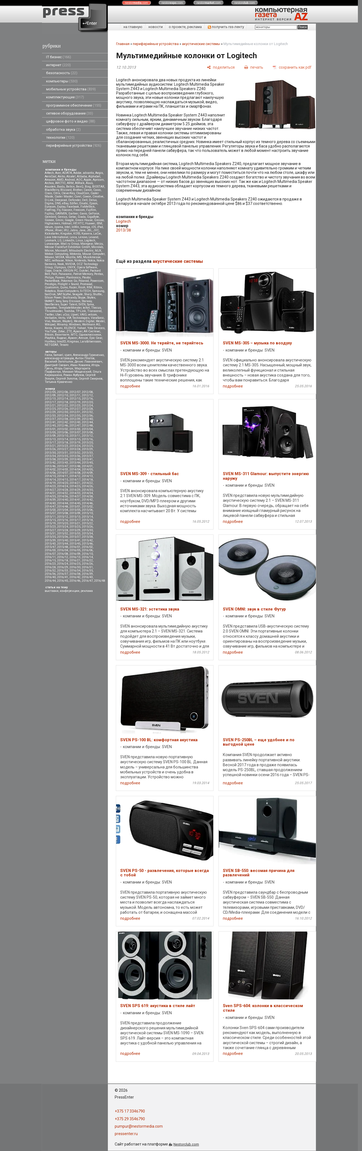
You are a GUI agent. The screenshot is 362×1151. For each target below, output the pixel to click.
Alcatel (70, 176)
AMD (60, 180)
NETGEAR (51, 345)
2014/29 (74, 490)
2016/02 (87, 547)
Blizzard (66, 190)
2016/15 (50, 560)
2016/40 (50, 577)
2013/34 (50, 456)
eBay (65, 203)
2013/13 (50, 439)
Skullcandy (70, 297)
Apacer (72, 338)
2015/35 (50, 537)
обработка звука (63, 129)
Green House (84, 220)
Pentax (98, 274)
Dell (85, 200)
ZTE (69, 331)
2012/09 (50, 395)
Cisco (48, 193)
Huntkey (50, 341)
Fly (58, 210)
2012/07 (74, 392)
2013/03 (74, 429)
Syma (90, 304)
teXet (86, 308)
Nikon (69, 260)
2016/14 (87, 557)
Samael (58, 355)
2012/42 (62, 422)
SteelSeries (52, 304)
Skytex (91, 297)
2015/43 (50, 543)
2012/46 (62, 425)
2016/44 (50, 581)
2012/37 (50, 419)
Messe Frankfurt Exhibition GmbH (67, 247)
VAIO (83, 314)
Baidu (61, 186)
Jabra (74, 230)
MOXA (59, 257)
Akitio (61, 176)
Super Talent (69, 304)
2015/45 (74, 543)
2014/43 (50, 503)
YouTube (51, 331)
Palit (54, 274)
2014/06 (50, 473)
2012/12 (87, 395)
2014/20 (62, 483)
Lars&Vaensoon (90, 341)
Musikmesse (92, 257)
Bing (88, 186)
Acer (58, 173)
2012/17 (50, 402)
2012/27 (74, 409)
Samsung (98, 291)
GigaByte (93, 217)
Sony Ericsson (71, 301)
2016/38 (74, 574)
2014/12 (74, 476)
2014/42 (87, 499)
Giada (82, 217)
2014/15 (62, 479)
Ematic (83, 203)
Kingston (66, 233)
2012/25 (50, 409)
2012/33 (50, 415)
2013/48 (74, 466)
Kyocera (87, 233)
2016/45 (62, 581)
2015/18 (87, 520)
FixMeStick (87, 206)
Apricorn (98, 180)
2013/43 (62, 462)
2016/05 (74, 550)
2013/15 (74, 439)
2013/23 (62, 446)
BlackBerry (52, 190)
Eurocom (50, 206)
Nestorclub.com (186, 1144)
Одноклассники (90, 334)
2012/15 (74, 398)
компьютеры (62, 81)
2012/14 (62, 398)
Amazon (50, 180)
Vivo (47, 321)
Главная (123, 44)
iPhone (49, 230)
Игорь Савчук (63, 368)
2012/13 (50, 398)
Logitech (89, 240)
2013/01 (50, 429)
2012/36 (87, 415)
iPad (100, 227)
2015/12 (62, 517)
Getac (72, 217)
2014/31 (50, 493)
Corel (77, 196)
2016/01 (74, 547)
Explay (61, 206)
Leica (73, 237)
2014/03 (62, 469)
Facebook (73, 206)
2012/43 (74, 422)
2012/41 (50, 422)
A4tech (49, 173)
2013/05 (50, 432)
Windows (75, 324)
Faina (48, 355)
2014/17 (74, 479)
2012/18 (62, 402)
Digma (49, 203)
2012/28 (87, 409)
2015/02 (87, 506)
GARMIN (61, 213)
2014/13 (87, 476)
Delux (93, 200)
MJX (98, 250)
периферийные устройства (73, 145)
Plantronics (73, 277)
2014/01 (87, 466)
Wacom (56, 321)
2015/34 (87, 533)
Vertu (61, 318)
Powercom (96, 281)
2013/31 (62, 453)
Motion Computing (56, 254)
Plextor (86, 277)
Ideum (49, 227)
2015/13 (74, 517)
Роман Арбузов (73, 375)
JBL (89, 230)
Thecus (96, 308)
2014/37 (74, 496)
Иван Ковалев (80, 365)
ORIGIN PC (70, 270)
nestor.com (136, 2)
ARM (70, 183)
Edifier (74, 203)
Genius (62, 217)
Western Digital (84, 321)
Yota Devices (96, 328)
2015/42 (87, 540)
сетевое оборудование (69, 113)
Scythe (67, 294)
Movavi (49, 257)
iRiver (58, 230)
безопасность (61, 73)
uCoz (66, 314)
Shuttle (97, 294)
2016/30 (74, 567)
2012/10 (62, 395)
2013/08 (87, 432)
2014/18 (87, 479)
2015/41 (74, 540)
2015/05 (74, 510)
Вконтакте (62, 334)
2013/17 (50, 442)
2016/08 (62, 554)
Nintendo (80, 260)
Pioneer (60, 277)
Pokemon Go (69, 281)
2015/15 (50, 520)
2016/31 (87, 567)
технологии (60, 137)
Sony (58, 301)
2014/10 (50, 476)
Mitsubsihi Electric (81, 250)
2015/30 (87, 530)
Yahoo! (81, 328)
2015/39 (50, 540)
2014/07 (62, 473)
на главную (133, 27)
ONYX (71, 267)
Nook (60, 264)
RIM (89, 287)
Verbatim (51, 318)
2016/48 (99, 581)
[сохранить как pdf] (292, 67)
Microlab (97, 247)
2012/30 (62, 412)
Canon (88, 190)
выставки (51, 591)
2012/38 (62, 419)
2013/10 (62, 435)
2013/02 (62, 429)
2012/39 (74, 419)
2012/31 (74, 412)
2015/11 (50, 517)
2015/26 (87, 526)
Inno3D (61, 341)
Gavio (83, 213)
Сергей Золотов (66, 378)
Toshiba (69, 311)
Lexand (93, 237)
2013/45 (87, 462)
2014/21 (74, 483)
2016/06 (87, 550)
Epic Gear (95, 338)
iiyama (58, 227)
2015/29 (74, 530)
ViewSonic (97, 318)
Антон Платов (84, 358)
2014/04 (74, 469)
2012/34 (62, 415)
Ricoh (81, 287)
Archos (49, 183)
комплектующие (65, 97)
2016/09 (74, 554)
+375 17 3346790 (130, 1111)
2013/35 (62, 456)
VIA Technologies (78, 318)
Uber (58, 314)
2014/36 (62, 496)
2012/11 (74, 395)
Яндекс (62, 338)
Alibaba (82, 176)
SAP (59, 294)
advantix (88, 173)
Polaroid (83, 281)
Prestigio (50, 284)
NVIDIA (70, 264)
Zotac (61, 331)
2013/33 (87, 453)
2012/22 (62, 405)
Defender (74, 200)
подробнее (130, 386)
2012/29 (50, 412)
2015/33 (74, 533)
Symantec (51, 308)
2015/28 (62, 530)
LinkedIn (68, 240)
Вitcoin (49, 334)
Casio (97, 190)
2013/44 (74, 462)
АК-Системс (92, 331)
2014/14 (50, 479)
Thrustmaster (54, 311)
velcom (92, 314)
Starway (87, 301)
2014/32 (62, 493)
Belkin (70, 186)
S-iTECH (85, 291)
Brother (77, 190)
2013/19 (74, 442)
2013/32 (74, 453)
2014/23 (50, 486)
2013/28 (74, 449)
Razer (73, 287)
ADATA (67, 173)
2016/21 (74, 560)
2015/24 (62, 526)
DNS (58, 203)
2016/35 (87, 570)
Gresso (99, 220)
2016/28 (50, 567)
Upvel (74, 314)
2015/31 (50, 533)
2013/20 (87, 442)
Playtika (50, 338)
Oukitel (84, 270)
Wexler (100, 321)
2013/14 (62, 439)
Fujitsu (49, 213)
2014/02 (50, 469)
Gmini (59, 220)
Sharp (88, 294)
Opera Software (87, 267)
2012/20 (87, 402)
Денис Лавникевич (88, 361)
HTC (81, 223)
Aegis (99, 173)
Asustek (50, 186)
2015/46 (87, 543)
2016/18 (62, 560)
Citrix (56, 193)
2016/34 (74, 570)
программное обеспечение (73, 105)
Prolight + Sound (68, 284)
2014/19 (50, 483)
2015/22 (87, 523)
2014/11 (62, 476)
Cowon (87, 196)
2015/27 (50, 530)
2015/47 (50, 547)
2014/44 (62, 503)
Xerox (48, 328)
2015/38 (87, 537)
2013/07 (74, 432)
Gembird (50, 217)
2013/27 (62, 449)
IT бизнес (58, 57)
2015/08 (62, 513)
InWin (75, 227)
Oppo (48, 270)
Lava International (56, 237)
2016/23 (50, 563)
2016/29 (62, 567)
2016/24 (62, 563)
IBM (99, 223)
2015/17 (74, 520)
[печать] (254, 67)
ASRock (80, 183)
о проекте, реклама (185, 27)
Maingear (86, 244)
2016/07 (50, 554)
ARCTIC (60, 183)
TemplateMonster (70, 308)
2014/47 (50, 506)
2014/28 (62, 490)
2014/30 (87, 490)
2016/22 (87, 560)
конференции (69, 591)
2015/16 (62, 520)
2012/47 (74, 425)
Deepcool (61, 200)
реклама (87, 591)
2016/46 (74, 581)
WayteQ (67, 321)
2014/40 (62, 499)
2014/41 (74, 499)
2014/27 (50, 490)
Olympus (60, 267)
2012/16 (87, 398)
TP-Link (81, 311)
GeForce (93, 213)
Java (82, 230)
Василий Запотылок (59, 361)
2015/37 (74, 537)
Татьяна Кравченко (58, 382)
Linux (79, 240)
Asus (89, 183)
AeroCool (50, 176)
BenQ (79, 186)
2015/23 (50, 526)
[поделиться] (221, 67)
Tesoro (64, 345)
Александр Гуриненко (88, 355)
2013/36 (74, 456)
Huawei (90, 223)
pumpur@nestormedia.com (139, 1126)
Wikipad (50, 324)
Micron (49, 250)
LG (59, 240)
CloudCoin (82, 193)
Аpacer (77, 331)
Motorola (75, 254)
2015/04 (62, 510)
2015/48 (62, 547)
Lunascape (52, 244)
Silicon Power (53, 297)
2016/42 (74, 577)
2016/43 (87, 577)
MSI (79, 257)
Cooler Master (64, 196)
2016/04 (62, 550)
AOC (79, 180)
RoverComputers (68, 291)
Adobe (77, 173)
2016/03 (50, 550)
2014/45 (74, 503)
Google (69, 220)
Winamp (62, 324)
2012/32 (87, 412)
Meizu (98, 244)
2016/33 (62, 570)
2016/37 (62, 574)
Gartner (73, 213)
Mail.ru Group (70, 244)
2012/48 (87, 425)
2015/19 (50, 523)
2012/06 (62, 392)
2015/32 (62, 533)
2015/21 (74, 523)
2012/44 (87, 422)
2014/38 (87, 496)
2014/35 (50, 496)
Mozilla (70, 257)
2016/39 (87, 574)
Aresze (83, 338)
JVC (96, 230)
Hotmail (66, 223)
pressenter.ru (126, 1134)
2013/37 (87, 456)
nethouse (58, 260)
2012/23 (74, 405)
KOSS (76, 233)
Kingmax (73, 341)
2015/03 (50, 510)
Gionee (49, 220)
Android (70, 180)
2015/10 (87, 513)
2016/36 (50, 574)
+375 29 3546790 (130, 1119)
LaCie (97, 233)
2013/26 (50, 449)
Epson (93, 203)
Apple (87, 180)
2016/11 (50, 557)
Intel (67, 227)
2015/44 (62, 543)
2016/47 (87, 581)
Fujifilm (91, 210)
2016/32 (50, 570)
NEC (47, 260)
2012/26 (62, 409)
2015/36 (62, 537)
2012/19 (74, 402)
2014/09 (87, 473)
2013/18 (62, 442)
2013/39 (62, 459)
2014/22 (87, 483)
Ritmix (98, 287)
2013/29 (87, 449)
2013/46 (50, 466)
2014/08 (74, 473)
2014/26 (87, 486)
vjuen (68, 355)
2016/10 (87, 554)
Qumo (64, 287)
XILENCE (70, 328)
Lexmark (50, 240)
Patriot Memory (83, 274)
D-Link (49, 200)
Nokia (91, 260)
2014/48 (62, 506)
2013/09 (50, 435)
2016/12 (62, 557)
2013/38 (50, 459)
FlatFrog (50, 210)
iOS (93, 227)
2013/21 (50, 446)
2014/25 (74, 486)
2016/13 (74, 557)
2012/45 (50, 425)
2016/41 (62, 577)
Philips (49, 277)
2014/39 (50, 499)
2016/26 (87, 563)
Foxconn (67, 210)
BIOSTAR (98, 186)
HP (74, 223)
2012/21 (50, 405)
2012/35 (74, 415)
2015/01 (74, 506)
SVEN (82, 304)
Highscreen (52, 223)
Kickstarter (52, 233)
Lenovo (82, 237)
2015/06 (87, 510)
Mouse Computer (93, 254)
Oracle (57, 270)
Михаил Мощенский (76, 372)
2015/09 (74, 513)
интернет (58, 65)
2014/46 (87, 503)
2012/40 (87, 419)
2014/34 (87, 493)
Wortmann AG (91, 324)
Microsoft (61, 250)
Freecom (79, 210)
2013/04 (87, 429)
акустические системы (201, 44)
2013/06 (62, 432)
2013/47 (62, 466)
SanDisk (50, 294)
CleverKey (68, 193)
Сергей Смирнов (90, 378)
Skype (82, 297)
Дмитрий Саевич (57, 365)
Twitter (49, 314)
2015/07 (50, 513)
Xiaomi (58, 328)
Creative (97, 196)
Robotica (50, 291)
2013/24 (74, 446)
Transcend (94, 311)
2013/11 (74, 435)
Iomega (85, 227)
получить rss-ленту (226, 27)
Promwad (86, 284)
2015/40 (62, 540)
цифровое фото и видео (70, 121)
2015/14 (87, 517)
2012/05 (50, 392)
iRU (66, 230)
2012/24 (87, 405)
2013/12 (87, 435)
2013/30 (50, 453)
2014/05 (87, 469)
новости (155, 27)
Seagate (77, 294)
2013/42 (50, 462)
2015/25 (74, 526)
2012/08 (87, 392)
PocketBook (52, 281)
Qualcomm (52, 287)
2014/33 (74, 493)
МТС (74, 334)
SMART (49, 301)
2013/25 (87, 446)
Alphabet (94, 176)
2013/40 (74, 459)
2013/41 (87, 459)
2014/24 (62, 486)
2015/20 (62, 523)
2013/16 (87, 439)
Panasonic (65, 274)
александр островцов (59, 358)
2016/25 (74, 563)
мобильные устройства (71, 89)
